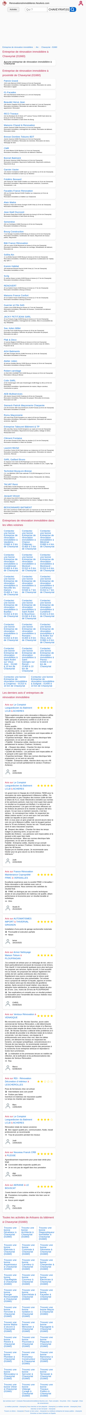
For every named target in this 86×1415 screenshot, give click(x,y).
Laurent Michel (11, 448)
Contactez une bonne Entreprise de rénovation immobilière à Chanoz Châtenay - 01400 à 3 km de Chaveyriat (29, 540)
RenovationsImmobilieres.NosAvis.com (29, 3)
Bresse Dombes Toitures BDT (19, 137)
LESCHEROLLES (14, 1084)
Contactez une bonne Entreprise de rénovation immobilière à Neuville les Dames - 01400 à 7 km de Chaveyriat (11, 585)
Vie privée (63, 1401)
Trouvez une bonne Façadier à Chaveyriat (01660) (46, 1294)
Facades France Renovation (18, 191)
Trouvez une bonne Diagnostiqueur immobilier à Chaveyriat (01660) (46, 1233)
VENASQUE (11, 1017)
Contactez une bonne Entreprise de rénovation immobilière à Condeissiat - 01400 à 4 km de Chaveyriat (11, 563)
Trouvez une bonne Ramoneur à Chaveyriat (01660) (46, 1356)
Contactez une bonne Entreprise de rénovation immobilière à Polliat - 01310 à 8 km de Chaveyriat (11, 632)
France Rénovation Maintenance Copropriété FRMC (19, 874)
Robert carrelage (12, 371)
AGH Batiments (12, 351)
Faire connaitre (54, 1401)
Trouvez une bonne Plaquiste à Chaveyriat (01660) (46, 1341)
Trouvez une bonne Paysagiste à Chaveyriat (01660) (46, 1326)
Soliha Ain (9, 255)
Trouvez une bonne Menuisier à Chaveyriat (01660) (28, 1326)
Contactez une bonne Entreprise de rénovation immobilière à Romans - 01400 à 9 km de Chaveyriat (29, 632)
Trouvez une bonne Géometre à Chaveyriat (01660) (46, 1249)
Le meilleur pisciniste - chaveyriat (15, 1406)
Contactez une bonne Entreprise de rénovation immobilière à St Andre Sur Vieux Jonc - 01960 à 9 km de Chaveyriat (47, 633)
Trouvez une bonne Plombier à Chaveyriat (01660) (10, 1356)
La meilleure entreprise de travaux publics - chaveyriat (65, 1411)
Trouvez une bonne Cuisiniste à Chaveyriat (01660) (28, 1249)
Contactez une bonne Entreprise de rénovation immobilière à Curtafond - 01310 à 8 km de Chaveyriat (47, 608)
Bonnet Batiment (12, 158)
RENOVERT (10, 286)
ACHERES (18, 711)
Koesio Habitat (11, 266)
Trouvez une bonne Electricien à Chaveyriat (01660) (46, 1279)
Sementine (9, 222)
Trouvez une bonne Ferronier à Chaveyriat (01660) (10, 1311)
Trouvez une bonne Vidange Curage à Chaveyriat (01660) (28, 1390)
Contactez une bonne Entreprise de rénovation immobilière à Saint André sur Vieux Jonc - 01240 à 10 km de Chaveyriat (11, 658)
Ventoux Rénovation (24, 1014)
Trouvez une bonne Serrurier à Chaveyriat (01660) (28, 1374)
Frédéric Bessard (12, 179)
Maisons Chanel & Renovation (19, 125)
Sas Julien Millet (12, 328)
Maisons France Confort (16, 295)
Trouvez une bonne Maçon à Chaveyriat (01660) (47, 1310)
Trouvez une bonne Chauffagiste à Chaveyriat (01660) (10, 1279)
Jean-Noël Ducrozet (14, 212)
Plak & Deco (10, 340)
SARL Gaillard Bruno (14, 459)
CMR (6, 148)
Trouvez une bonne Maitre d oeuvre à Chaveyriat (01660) (10, 1326)
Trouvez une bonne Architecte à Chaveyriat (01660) (27, 1232)
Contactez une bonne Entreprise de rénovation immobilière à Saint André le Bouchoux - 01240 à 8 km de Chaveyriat (29, 609)
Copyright (75, 1401)
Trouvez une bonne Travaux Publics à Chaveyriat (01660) (46, 1390)
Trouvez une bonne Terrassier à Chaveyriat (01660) (46, 1374)
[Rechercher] (73, 9)
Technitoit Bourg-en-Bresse (18, 471)
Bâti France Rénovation (16, 243)
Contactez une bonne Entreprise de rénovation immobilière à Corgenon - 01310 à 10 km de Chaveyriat (15, 681)
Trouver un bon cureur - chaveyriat (35, 1411)
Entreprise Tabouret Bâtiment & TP (22, 427)
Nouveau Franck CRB (25, 1152)
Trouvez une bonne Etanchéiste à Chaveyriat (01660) (29, 1294)
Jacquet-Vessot (12, 496)
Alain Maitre (10, 202)
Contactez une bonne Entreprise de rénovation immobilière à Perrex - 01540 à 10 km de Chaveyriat (47, 657)
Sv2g (6, 276)
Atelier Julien (10, 361)
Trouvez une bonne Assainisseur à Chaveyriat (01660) (10, 1264)
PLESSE (11, 1155)
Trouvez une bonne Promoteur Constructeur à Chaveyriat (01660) (28, 1358)
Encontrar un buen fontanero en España (43, 1413)
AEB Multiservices (13, 394)
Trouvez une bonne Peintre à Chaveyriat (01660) (10, 1341)
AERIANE (19, 1185)
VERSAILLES (21, 878)
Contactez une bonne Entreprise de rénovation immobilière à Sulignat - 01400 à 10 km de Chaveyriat (42, 681)
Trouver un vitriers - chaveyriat (14, 1411)
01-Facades (10, 92)
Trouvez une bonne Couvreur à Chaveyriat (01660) (28, 1279)
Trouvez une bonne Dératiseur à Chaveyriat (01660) (10, 1232)
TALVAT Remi (11, 484)
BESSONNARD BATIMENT (18, 507)
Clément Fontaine (13, 438)
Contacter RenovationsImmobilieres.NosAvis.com (32, 1401)
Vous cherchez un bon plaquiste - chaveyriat (41, 1406)
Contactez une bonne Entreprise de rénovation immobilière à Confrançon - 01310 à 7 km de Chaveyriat (47, 584)
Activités (13, 9)
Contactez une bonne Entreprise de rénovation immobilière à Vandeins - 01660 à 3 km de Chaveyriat (11, 539)
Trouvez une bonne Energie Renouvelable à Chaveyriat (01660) (11, 1295)
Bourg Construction (14, 231)
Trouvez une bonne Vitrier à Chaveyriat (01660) (10, 1387)
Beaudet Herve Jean (14, 102)
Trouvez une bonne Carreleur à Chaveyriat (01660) (28, 1264)
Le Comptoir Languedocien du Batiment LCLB (18, 707)
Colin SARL (10, 380)
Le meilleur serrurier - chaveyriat (66, 1406)
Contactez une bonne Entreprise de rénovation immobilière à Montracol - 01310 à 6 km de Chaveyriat (47, 563)
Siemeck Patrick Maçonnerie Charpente (24, 405)
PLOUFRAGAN (13, 958)
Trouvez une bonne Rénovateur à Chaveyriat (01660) (11, 1374)
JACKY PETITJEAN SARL (17, 317)
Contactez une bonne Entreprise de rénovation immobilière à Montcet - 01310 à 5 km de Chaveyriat (29, 563)
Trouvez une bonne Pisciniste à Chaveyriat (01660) (28, 1341)
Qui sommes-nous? (9, 1401)
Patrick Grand (11, 81)
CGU (69, 1401)
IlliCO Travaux (11, 114)
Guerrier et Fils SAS (14, 305)
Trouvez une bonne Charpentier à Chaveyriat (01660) (47, 1264)
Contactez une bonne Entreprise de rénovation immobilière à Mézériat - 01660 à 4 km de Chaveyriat (47, 539)
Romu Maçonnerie (13, 415)
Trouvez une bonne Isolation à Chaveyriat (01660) (28, 1311)
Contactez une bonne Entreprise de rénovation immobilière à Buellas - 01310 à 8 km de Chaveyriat (11, 608)
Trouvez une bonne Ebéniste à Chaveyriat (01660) (10, 1249)
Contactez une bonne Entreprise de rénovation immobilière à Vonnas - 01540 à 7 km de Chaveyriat (29, 584)
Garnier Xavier (11, 169)
